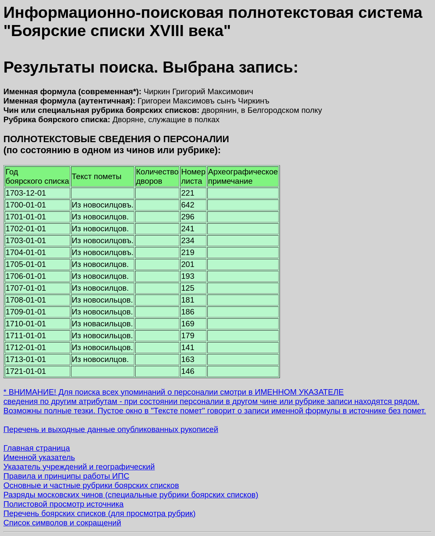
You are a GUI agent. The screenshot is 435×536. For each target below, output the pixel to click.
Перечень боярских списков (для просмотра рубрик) (99, 513)
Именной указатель (39, 457)
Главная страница (36, 447)
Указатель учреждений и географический (79, 466)
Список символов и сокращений (62, 522)
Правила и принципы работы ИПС (66, 475)
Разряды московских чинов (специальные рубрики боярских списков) (130, 494)
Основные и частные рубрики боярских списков (91, 485)
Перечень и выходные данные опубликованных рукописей (110, 429)
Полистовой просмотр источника (63, 504)
